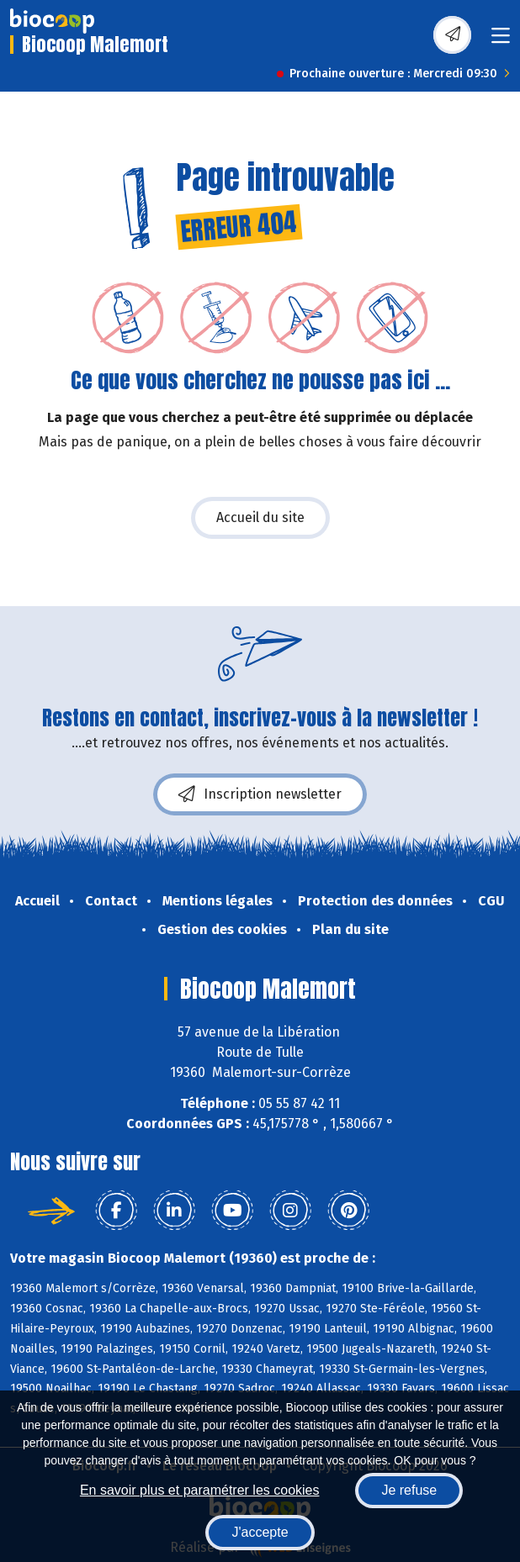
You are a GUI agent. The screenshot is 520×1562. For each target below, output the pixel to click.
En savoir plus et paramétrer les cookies (200, 1490)
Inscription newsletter (260, 794)
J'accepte (259, 1532)
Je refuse (409, 1490)
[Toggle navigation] (500, 40)
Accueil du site (260, 517)
